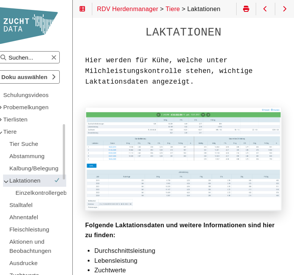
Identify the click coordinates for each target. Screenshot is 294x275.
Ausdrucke (38, 263)
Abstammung (42, 156)
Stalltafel (36, 205)
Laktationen (49, 180)
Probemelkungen (41, 107)
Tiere (25, 131)
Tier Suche (38, 144)
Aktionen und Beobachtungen (45, 246)
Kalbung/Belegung (49, 168)
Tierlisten (30, 119)
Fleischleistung (44, 229)
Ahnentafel (38, 217)
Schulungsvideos (41, 95)
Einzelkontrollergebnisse (56, 192)
